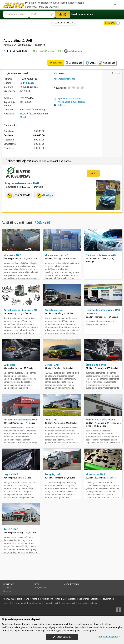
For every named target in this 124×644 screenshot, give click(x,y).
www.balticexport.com (87, 603)
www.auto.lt (21, 603)
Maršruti (42, 588)
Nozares (7, 591)
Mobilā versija (71, 584)
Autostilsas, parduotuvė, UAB (20, 310)
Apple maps (107, 63)
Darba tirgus (31, 7)
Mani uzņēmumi (49, 7)
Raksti (63, 2)
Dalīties (59, 105)
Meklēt (63, 14)
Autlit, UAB (51, 419)
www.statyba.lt (51, 603)
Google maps (74, 63)
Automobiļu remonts (64, 79)
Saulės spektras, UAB (20, 599)
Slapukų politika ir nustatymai (76, 599)
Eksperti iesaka (76, 2)
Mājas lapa (44, 195)
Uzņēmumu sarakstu (64, 23)
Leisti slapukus (62, 637)
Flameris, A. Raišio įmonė (100, 419)
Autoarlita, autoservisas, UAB (20, 419)
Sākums (7, 588)
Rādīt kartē (42, 223)
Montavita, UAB (12, 255)
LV (116, 4)
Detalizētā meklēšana (82, 14)
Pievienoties (108, 599)
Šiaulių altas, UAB (96, 364)
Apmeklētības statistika (67, 98)
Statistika (95, 599)
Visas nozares (44, 2)
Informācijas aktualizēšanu (69, 102)
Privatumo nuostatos (51, 599)
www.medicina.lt (68, 603)
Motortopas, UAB (95, 474)
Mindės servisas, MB (56, 255)
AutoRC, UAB (11, 529)
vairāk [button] (93, 173)
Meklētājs (30, 2)
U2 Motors (9, 364)
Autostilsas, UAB (54, 310)
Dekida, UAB (52, 364)
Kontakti (35, 599)
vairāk (23, 117)
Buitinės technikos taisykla (101, 255)
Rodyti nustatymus (109, 636)
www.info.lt (9, 603)
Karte (56, 2)
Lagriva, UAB (11, 474)
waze (90, 63)
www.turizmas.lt (36, 603)
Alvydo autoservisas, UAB (22, 183)
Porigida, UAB (52, 474)
